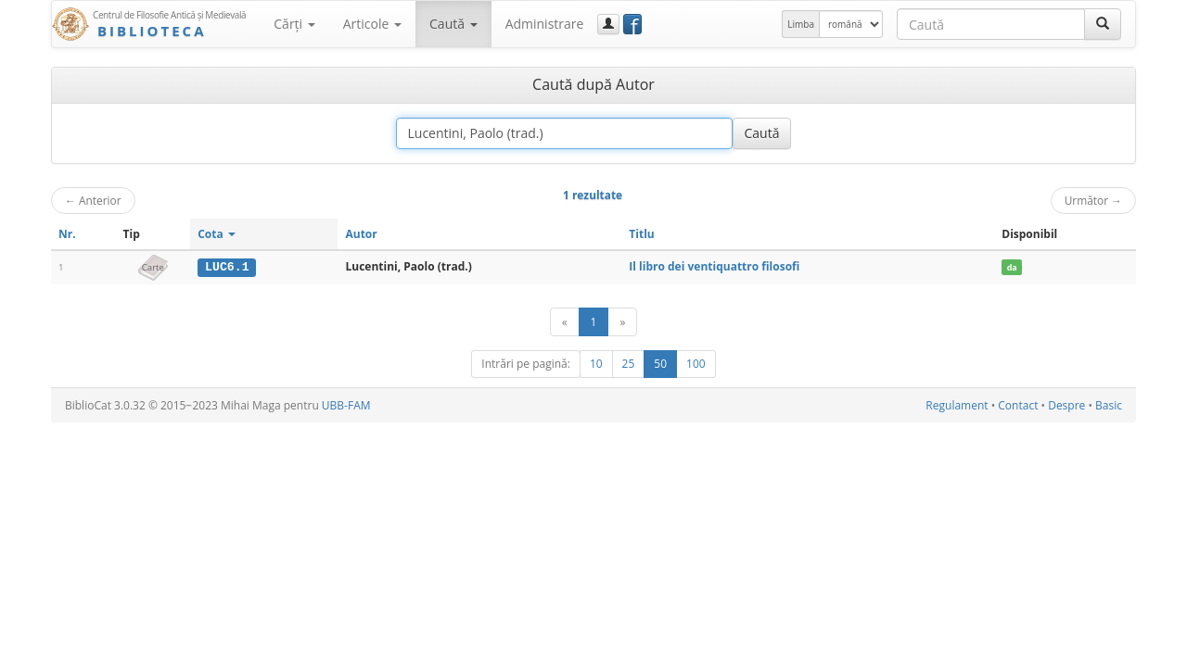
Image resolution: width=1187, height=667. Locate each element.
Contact (1018, 405)
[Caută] (1102, 24)
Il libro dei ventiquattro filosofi (714, 266)
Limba (800, 24)
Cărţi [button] (294, 23)
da (1012, 267)
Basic (1108, 405)
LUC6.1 (227, 266)
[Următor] (622, 322)
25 (628, 363)
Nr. (67, 234)
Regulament (956, 405)
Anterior (93, 200)
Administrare (544, 23)
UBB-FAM (346, 405)
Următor (1093, 200)
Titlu (641, 234)
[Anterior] (565, 322)
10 (596, 363)
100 (696, 363)
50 (660, 363)
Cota (217, 234)
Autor (361, 234)
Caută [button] (453, 23)
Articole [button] (372, 23)
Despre (1066, 405)
